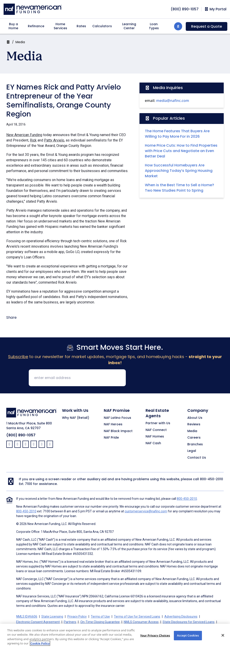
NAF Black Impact (118, 431)
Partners (70, 622)
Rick (33, 140)
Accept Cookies (188, 635)
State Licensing (52, 616)
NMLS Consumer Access (141, 622)
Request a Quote (206, 26)
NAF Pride (111, 438)
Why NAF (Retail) (75, 418)
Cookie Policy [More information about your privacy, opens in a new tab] (40, 643)
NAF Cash (153, 443)
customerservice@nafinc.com (146, 511)
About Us (194, 418)
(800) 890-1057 (20, 435)
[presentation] (163, 378)
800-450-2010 (211, 479)
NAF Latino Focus (117, 418)
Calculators (102, 26)
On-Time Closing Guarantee (100, 622)
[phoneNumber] (185, 9)
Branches (195, 444)
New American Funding (24, 135)
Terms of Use (100, 616)
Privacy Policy (77, 616)
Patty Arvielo (54, 140)
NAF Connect (156, 430)
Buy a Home (13, 26)
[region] (115, 636)
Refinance (36, 26)
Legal (191, 451)
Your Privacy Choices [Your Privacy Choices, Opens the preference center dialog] (155, 635)
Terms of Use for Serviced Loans (137, 616)
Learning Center (129, 26)
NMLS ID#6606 (26, 616)
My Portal (215, 9)
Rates (81, 26)
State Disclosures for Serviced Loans (189, 622)
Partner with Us (158, 423)
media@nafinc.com (172, 100)
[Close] (223, 635)
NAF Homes (155, 437)
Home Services (60, 26)
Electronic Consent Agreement (38, 622)
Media (20, 42)
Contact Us (196, 458)
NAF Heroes (113, 424)
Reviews (193, 424)
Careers (194, 438)
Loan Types (154, 26)
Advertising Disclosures (180, 616)
